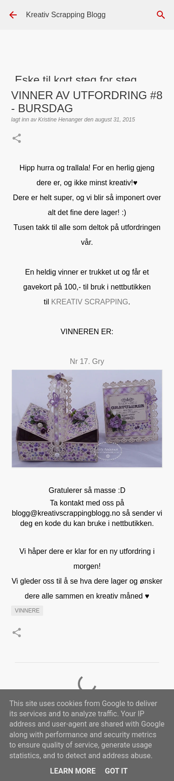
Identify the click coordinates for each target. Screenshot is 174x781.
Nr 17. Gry (87, 361)
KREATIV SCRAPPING (89, 302)
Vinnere (27, 610)
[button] (16, 139)
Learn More (73, 771)
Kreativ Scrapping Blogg (66, 15)
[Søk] (161, 15)
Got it (116, 771)
